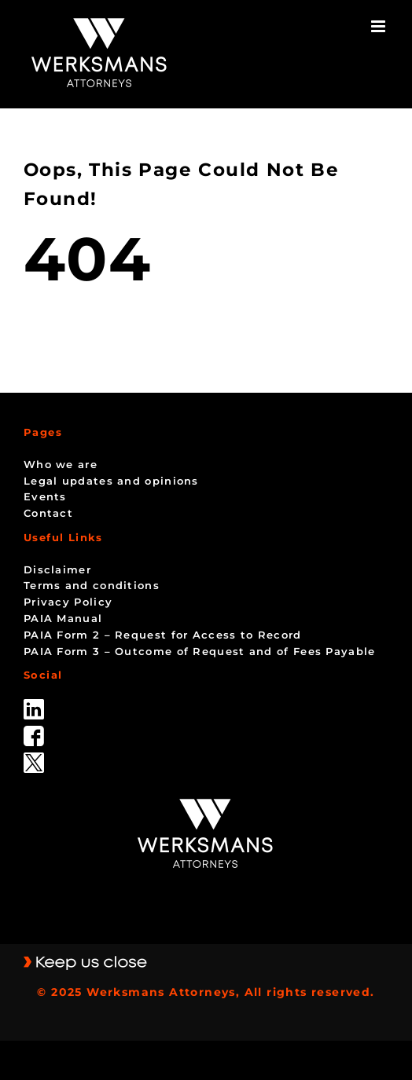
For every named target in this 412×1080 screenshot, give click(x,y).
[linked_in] (34, 704)
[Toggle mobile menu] (379, 26)
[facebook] (34, 731)
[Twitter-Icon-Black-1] (34, 758)
